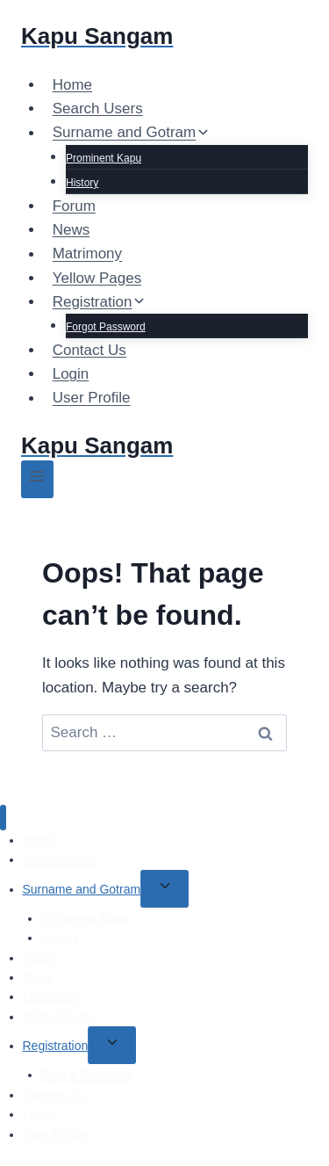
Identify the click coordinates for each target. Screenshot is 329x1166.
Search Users (98, 108)
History (82, 183)
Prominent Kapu (103, 158)
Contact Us (89, 350)
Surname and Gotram (82, 889)
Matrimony (87, 254)
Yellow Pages (97, 278)
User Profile (92, 398)
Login (71, 374)
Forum (74, 206)
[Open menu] (37, 479)
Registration (56, 1046)
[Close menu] (3, 817)
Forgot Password (106, 327)
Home (72, 84)
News (71, 229)
